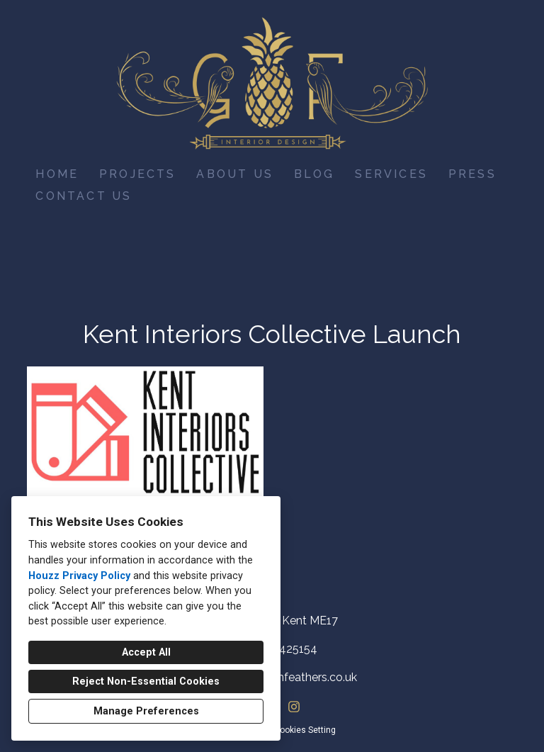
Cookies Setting (305, 730)
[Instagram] (293, 707)
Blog (314, 174)
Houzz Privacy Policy (79, 576)
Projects (137, 174)
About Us (234, 174)
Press (472, 174)
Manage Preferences (146, 711)
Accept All (146, 652)
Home (57, 174)
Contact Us (83, 196)
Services (391, 174)
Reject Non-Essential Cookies (146, 681)
